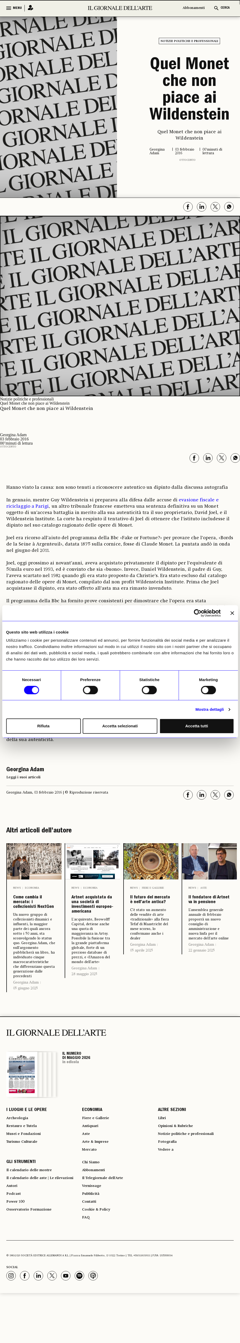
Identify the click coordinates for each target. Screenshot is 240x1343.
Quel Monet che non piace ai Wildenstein (189, 91)
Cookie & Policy (98, 1257)
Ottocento (187, 160)
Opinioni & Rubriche (179, 1158)
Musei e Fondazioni (26, 1167)
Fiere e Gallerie (153, 888)
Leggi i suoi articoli (23, 777)
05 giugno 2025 (25, 1016)
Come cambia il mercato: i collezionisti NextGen (33, 916)
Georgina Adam (26, 1010)
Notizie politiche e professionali (189, 41)
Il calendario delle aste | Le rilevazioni (34, 1222)
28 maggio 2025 (84, 1014)
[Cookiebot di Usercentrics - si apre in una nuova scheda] (198, 613)
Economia (32, 888)
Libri (162, 1148)
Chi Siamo (92, 1200)
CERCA (225, 8)
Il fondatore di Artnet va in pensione (207, 907)
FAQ (86, 1266)
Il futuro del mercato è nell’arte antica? (149, 912)
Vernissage (93, 1229)
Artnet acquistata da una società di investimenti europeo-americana (92, 924)
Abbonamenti (194, 8)
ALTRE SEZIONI (172, 1138)
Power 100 (16, 1254)
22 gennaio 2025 (201, 966)
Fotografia (169, 1177)
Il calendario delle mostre (33, 1210)
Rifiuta (43, 726)
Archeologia (19, 1148)
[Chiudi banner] (232, 613)
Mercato (90, 1186)
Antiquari (91, 1158)
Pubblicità (92, 1238)
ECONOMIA (92, 1138)
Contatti (90, 1248)
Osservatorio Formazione (32, 1263)
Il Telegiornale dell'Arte (106, 1219)
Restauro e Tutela (24, 1158)
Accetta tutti (196, 726)
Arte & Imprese (98, 1177)
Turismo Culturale (25, 1177)
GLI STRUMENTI (21, 1200)
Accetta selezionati (120, 726)
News (17, 888)
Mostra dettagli (209, 709)
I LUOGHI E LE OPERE (26, 1138)
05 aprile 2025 (141, 974)
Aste (203, 888)
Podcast (14, 1244)
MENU (17, 8)
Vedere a (167, 1186)
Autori (12, 1235)
